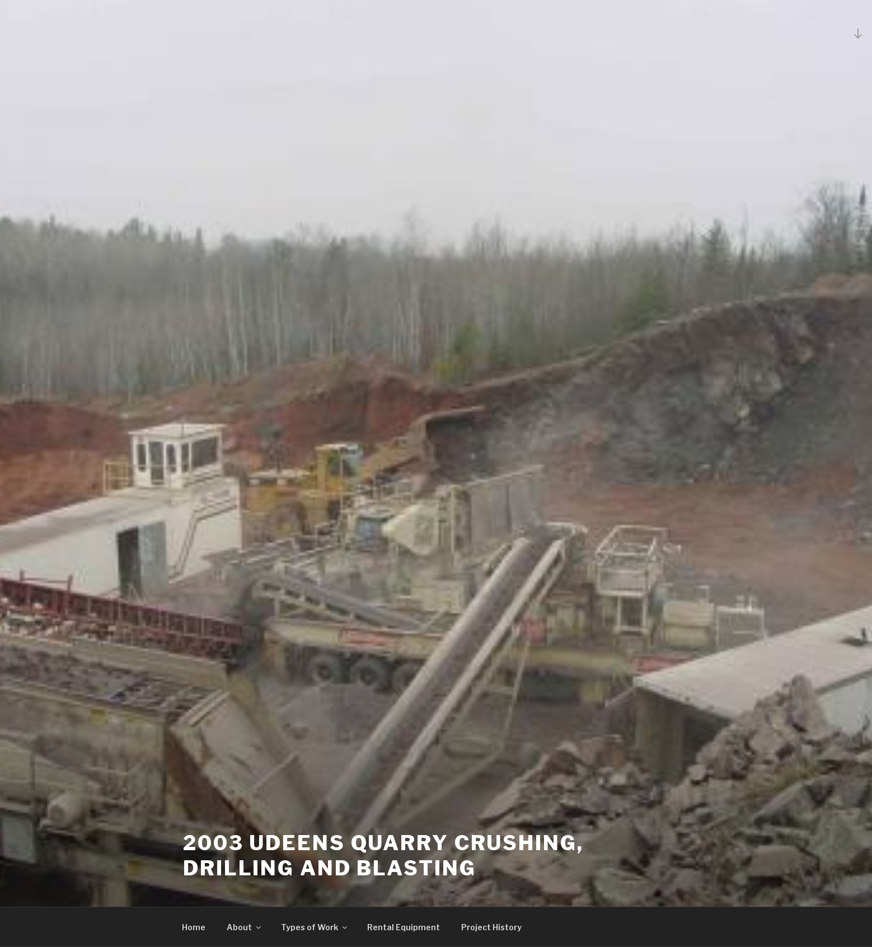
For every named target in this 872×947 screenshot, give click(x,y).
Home (193, 927)
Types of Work (315, 927)
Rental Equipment (403, 927)
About (244, 927)
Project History (491, 927)
